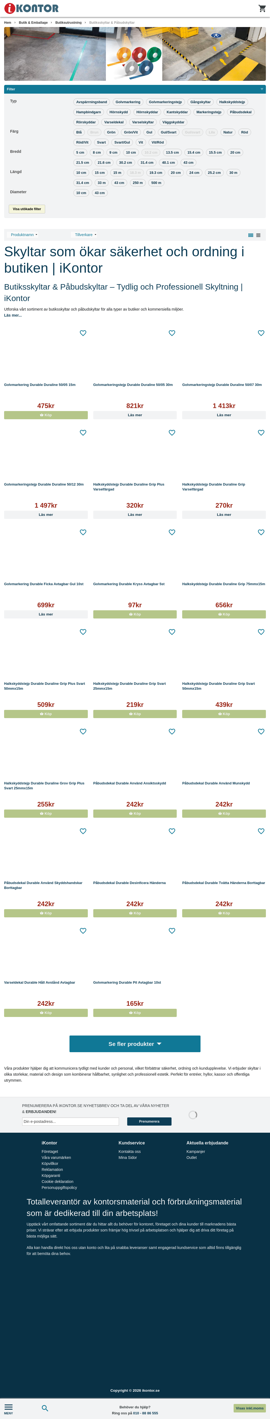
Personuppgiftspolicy (59, 1187)
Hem (7, 23)
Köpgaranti (51, 1175)
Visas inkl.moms (250, 1408)
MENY (8, 1409)
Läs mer (135, 415)
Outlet (192, 1157)
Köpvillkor (50, 1163)
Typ (13, 101)
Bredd (15, 151)
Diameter (18, 192)
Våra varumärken (56, 1157)
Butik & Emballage (33, 23)
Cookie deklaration (57, 1181)
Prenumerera (149, 1121)
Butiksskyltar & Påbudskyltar (112, 23)
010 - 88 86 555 (145, 1413)
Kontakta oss (130, 1151)
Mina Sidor (128, 1157)
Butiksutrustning (68, 23)
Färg (14, 131)
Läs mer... (13, 315)
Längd (16, 171)
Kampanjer (196, 1151)
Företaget (50, 1151)
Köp (46, 415)
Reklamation (52, 1169)
